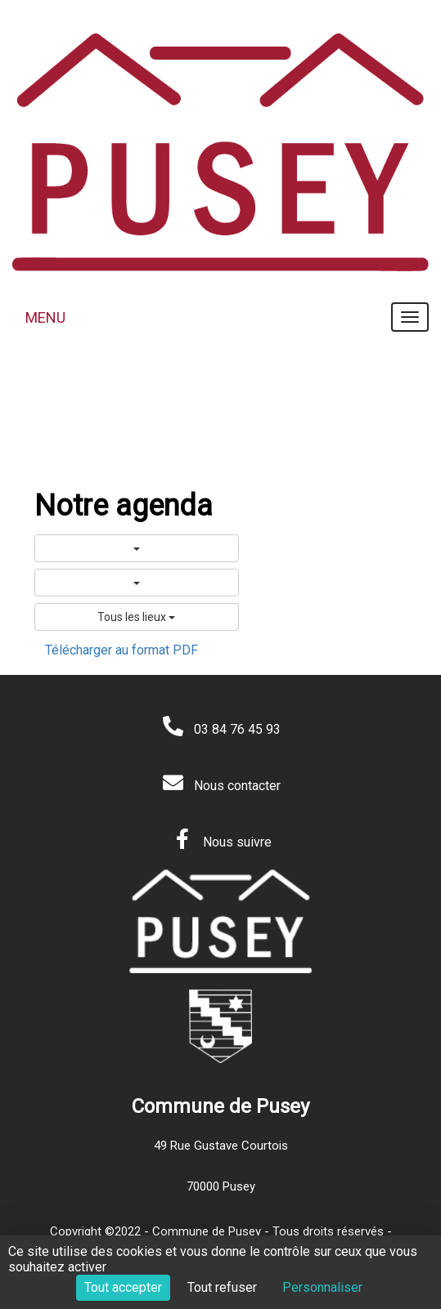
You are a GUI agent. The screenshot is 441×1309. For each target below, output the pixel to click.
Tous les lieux (136, 616)
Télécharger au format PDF (121, 650)
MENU (45, 317)
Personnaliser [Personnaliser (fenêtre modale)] (322, 1287)
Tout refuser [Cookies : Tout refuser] (222, 1287)
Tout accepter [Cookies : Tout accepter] (123, 1287)
